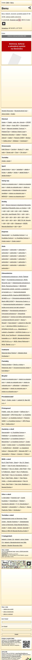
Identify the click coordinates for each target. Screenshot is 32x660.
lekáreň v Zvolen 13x (8, 539)
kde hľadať (5, 619)
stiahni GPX (4, 555)
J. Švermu (22, 507)
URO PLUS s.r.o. (7, 341)
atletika (26, 169)
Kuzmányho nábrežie (8, 504)
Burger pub (10, 152)
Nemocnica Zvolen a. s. (23, 301)
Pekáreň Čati (6, 131)
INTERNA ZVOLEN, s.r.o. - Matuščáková (14, 329)
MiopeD (4, 323)
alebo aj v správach (8, 614)
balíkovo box (24, 411)
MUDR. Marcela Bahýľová (21, 338)
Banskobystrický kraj (21, 111)
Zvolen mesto (6, 241)
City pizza (23, 152)
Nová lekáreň (12, 323)
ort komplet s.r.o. (7, 292)
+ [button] (4, 68)
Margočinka (5, 438)
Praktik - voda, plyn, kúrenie (16, 122)
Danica (23, 320)
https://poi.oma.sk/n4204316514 (8, 106)
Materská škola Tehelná (9, 353)
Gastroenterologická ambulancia (13, 304)
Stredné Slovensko (7, 111)
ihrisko (4, 172)
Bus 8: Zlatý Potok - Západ (10, 462)
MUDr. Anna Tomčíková (9, 335)
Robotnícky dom (7, 367)
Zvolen (13, 114)
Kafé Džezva (5, 149)
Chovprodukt (24, 125)
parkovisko (5, 249)
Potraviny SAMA (19, 137)
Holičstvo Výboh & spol (18, 131)
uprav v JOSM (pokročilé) (22, 551)
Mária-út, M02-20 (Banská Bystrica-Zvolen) (15, 531)
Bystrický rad (15, 20)
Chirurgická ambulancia (9, 313)
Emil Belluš (5, 370)
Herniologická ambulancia (17, 310)
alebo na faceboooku (8, 611)
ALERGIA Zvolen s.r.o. (22, 332)
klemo (8, 125)
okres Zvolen (6, 114)
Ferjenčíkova (13, 501)
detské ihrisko (6, 169)
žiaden (4, 122)
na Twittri (17, 641)
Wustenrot (18, 223)
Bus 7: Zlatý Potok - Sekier (10, 478)
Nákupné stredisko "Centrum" (16, 128)
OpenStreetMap (13, 104)
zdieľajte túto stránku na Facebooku (11, 640)
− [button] (4, 71)
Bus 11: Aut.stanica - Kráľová (19, 475)
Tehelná (21, 501)
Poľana (13, 454)
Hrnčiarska (16, 510)
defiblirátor (5, 310)
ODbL (20, 654)
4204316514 (5, 552)
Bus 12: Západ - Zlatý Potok (18, 469)
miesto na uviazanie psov (9, 184)
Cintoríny (19, 454)
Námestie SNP (12, 451)
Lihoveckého (13, 507)
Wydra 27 (21, 149)
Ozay (16, 152)
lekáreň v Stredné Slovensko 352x (12, 545)
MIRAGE (4, 196)
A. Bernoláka (6, 497)
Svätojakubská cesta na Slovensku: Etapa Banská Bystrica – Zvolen (15, 525)
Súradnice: (5, 28)
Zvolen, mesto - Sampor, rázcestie (18, 528)
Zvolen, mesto (6, 161)
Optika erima (7, 141)
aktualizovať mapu (10, 551)
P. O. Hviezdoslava (22, 504)
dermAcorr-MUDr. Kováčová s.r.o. (17, 326)
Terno (3, 128)
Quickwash (23, 141)
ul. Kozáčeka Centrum (17, 235)
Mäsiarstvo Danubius (8, 134)
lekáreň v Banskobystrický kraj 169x (15, 542)
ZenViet (13, 149)
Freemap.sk (22, 104)
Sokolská (4, 507)
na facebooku (13, 640)
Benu (12, 2)
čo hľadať (4, 626)
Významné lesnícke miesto (21, 367)
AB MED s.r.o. (6, 298)
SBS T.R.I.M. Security (24, 220)
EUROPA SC (7, 448)
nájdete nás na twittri (8, 609)
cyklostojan (16, 385)
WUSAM (15, 448)
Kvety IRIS (15, 125)
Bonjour (28, 137)
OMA (7, 2)
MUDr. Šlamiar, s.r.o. (8, 344)
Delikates (15, 141)
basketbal (19, 169)
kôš (3, 205)
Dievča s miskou (18, 364)
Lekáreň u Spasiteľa (8, 332)
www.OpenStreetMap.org (22, 653)
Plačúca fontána (6, 364)
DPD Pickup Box (16, 414)
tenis (13, 169)
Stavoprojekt (5, 235)
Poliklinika (5, 435)
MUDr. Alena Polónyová (21, 341)
